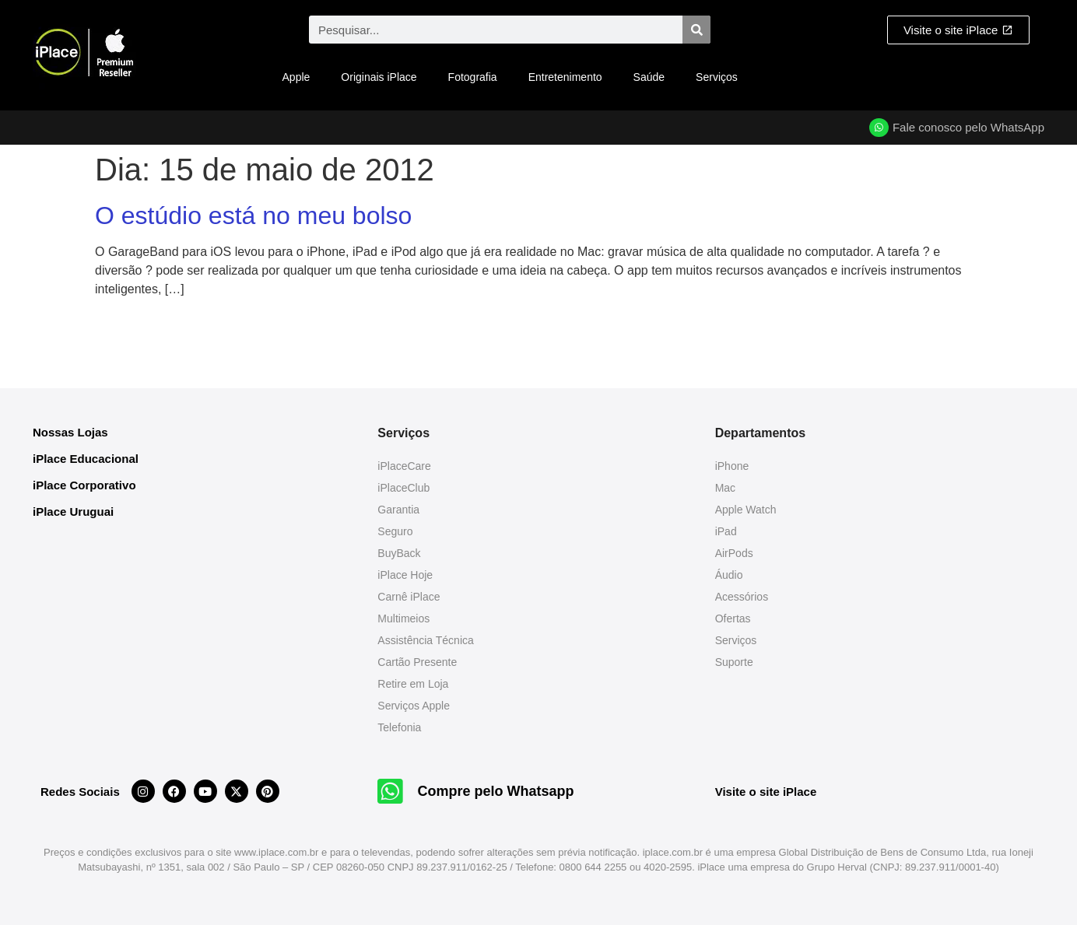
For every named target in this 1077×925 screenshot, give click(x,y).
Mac (725, 488)
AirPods (734, 553)
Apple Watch (746, 509)
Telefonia (399, 727)
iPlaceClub (403, 488)
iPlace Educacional (86, 458)
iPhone (732, 466)
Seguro (394, 531)
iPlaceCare (403, 466)
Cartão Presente (417, 662)
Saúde (649, 77)
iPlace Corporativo (84, 485)
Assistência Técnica (425, 640)
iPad (726, 531)
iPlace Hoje (405, 575)
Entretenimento (565, 77)
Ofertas (733, 618)
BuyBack (398, 553)
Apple (296, 77)
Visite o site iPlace (766, 791)
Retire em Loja (412, 684)
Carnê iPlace (408, 596)
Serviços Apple (413, 705)
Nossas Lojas (70, 432)
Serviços (717, 77)
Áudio (729, 575)
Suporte (734, 662)
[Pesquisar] (696, 30)
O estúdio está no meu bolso (253, 215)
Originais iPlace (378, 77)
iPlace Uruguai (73, 511)
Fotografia (472, 77)
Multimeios (403, 618)
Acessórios (741, 596)
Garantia (398, 509)
